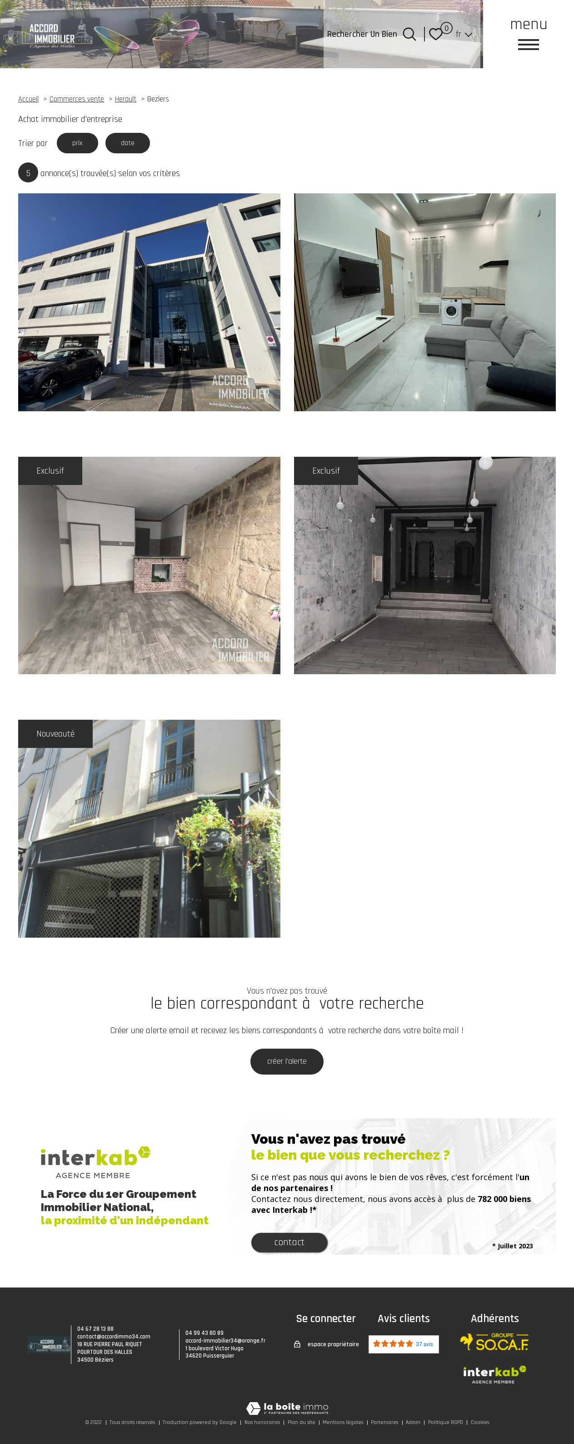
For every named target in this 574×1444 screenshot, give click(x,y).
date (135, 144)
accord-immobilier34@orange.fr (225, 1340)
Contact (289, 1244)
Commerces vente (77, 99)
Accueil (28, 99)
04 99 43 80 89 (204, 1333)
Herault (125, 99)
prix (79, 144)
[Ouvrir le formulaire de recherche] (409, 34)
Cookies (480, 1422)
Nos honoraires (262, 1422)
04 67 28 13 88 (95, 1329)
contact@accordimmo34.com (113, 1336)
